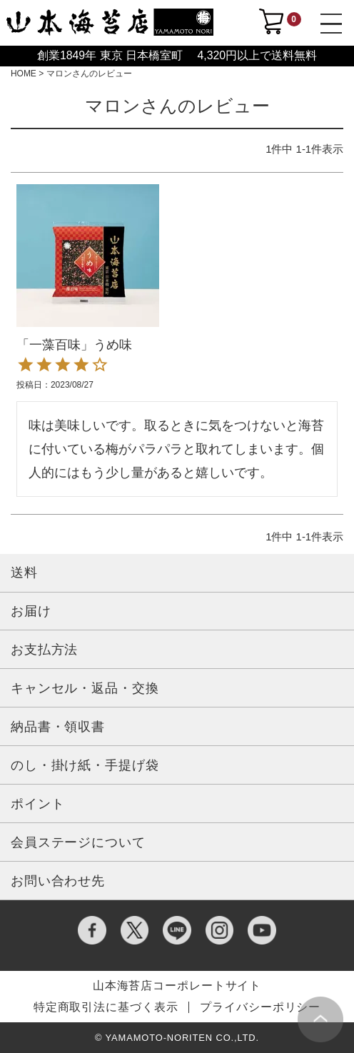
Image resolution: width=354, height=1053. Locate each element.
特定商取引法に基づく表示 (106, 1007)
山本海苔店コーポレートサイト (177, 986)
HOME (23, 74)
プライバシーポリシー (260, 1007)
